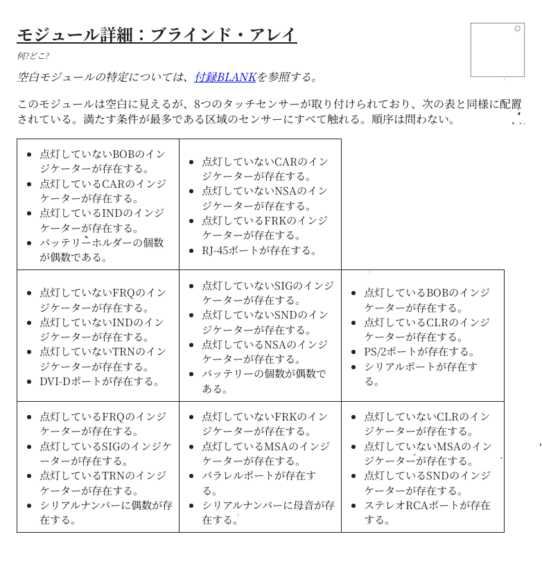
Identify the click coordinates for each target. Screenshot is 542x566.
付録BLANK (225, 77)
